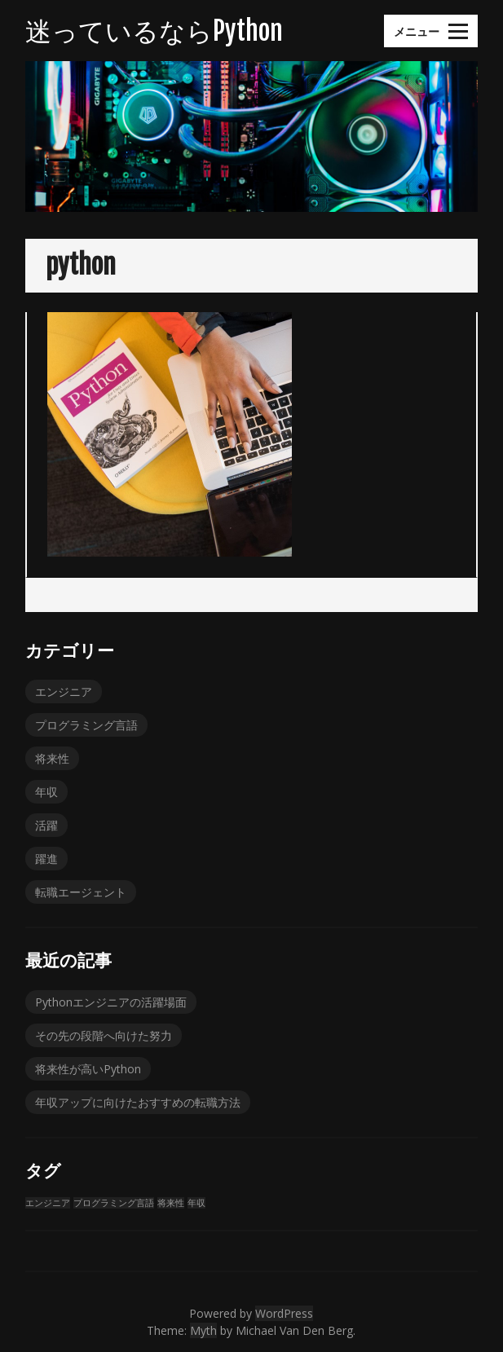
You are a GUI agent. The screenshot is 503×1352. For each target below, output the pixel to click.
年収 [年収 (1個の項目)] (196, 1203)
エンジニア (63, 691)
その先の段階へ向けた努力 (103, 1035)
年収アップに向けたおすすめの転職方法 (137, 1102)
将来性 (52, 758)
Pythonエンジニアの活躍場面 (111, 1002)
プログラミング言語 (86, 725)
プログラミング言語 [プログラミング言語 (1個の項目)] (113, 1203)
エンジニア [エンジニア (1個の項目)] (47, 1203)
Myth (203, 1330)
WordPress (284, 1313)
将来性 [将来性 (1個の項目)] (170, 1203)
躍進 (46, 858)
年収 (46, 791)
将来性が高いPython (88, 1069)
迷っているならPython (154, 31)
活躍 (46, 825)
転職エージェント (80, 892)
